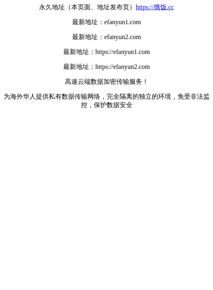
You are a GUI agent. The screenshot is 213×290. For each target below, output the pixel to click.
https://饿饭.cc (155, 7)
